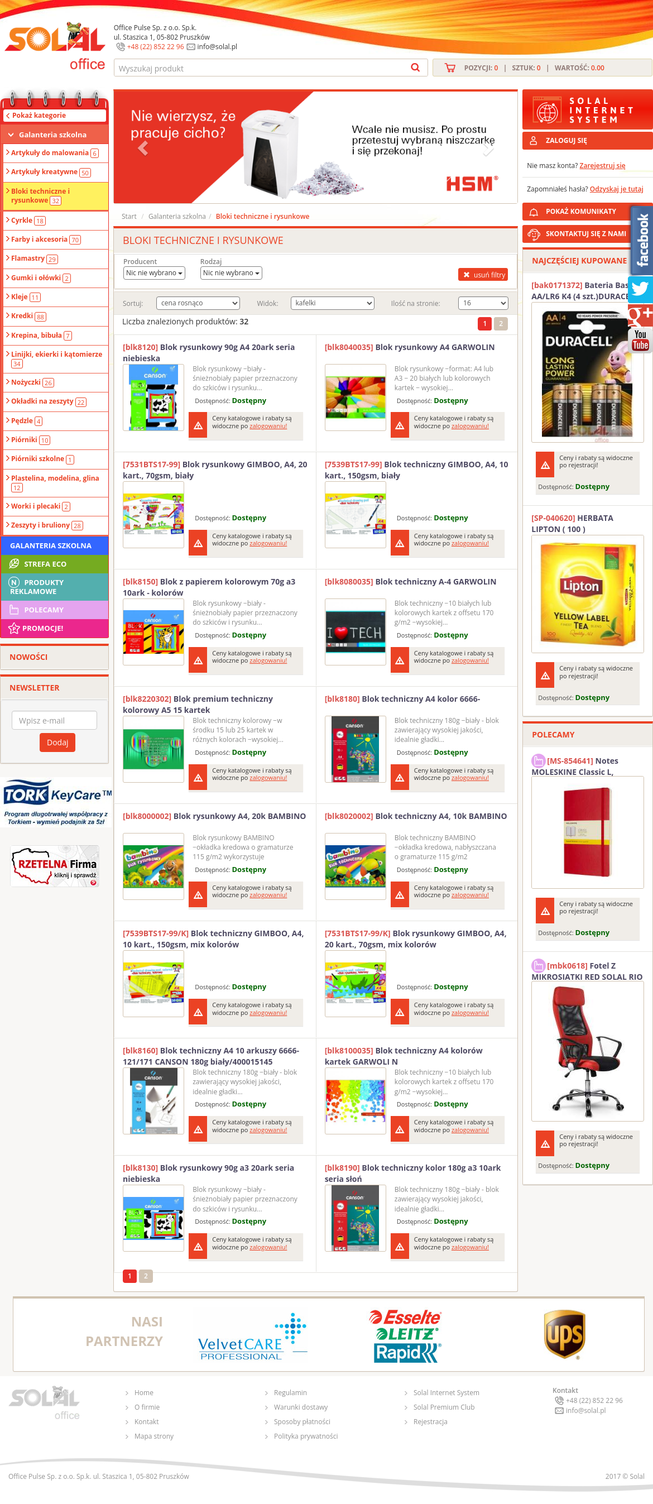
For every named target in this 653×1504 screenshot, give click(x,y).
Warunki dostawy (301, 1407)
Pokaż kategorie (39, 115)
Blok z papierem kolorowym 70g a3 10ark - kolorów (209, 587)
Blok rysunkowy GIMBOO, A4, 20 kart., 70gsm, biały (215, 470)
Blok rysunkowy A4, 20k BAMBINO (214, 816)
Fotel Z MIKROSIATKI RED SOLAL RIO (586, 970)
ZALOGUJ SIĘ (566, 140)
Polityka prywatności (306, 1436)
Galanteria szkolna (53, 135)
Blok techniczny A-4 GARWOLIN (411, 581)
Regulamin (290, 1392)
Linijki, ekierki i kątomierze (56, 358)
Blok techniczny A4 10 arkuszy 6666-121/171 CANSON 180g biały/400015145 (211, 1056)
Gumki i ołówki (41, 278)
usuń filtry (483, 274)
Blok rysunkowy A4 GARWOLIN (410, 347)
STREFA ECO (36, 564)
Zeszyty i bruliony (47, 525)
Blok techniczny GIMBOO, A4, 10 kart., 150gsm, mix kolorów (213, 939)
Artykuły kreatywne (51, 172)
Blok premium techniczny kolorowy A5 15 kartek (198, 704)
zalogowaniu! (268, 425)
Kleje (26, 297)
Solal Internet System (446, 1392)
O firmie (147, 1407)
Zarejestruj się (603, 165)
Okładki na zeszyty (49, 401)
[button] (144, 147)
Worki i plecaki (40, 506)
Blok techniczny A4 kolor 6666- (403, 698)
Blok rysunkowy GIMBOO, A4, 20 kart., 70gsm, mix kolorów (416, 939)
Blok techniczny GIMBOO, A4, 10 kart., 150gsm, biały (416, 470)
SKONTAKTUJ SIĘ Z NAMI (586, 233)
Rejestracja (431, 1421)
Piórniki (30, 440)
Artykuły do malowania (55, 153)
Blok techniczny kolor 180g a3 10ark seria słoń (413, 1173)
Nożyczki (32, 382)
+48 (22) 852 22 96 (155, 46)
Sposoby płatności (302, 1421)
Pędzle (26, 421)
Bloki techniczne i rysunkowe (40, 195)
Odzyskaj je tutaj (617, 189)
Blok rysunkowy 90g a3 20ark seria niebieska (208, 1173)
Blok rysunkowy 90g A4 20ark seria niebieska (209, 352)
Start (129, 216)
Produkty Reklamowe (35, 585)
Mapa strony (154, 1436)
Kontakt (147, 1421)
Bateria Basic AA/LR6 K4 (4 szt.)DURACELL (584, 290)
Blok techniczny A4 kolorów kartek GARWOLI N (404, 1056)
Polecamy (35, 609)
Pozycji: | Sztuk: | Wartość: (534, 68)
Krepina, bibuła (41, 336)
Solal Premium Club (444, 1407)
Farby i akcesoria (46, 239)
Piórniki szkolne (42, 459)
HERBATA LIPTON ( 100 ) (572, 523)
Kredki (28, 316)
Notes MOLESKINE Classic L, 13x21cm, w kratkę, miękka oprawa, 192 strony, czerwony (584, 765)
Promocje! (35, 628)
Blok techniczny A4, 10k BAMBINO (416, 816)
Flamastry (34, 258)
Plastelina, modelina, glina (55, 482)
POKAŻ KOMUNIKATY (597, 209)
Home (144, 1392)
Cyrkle (28, 220)
